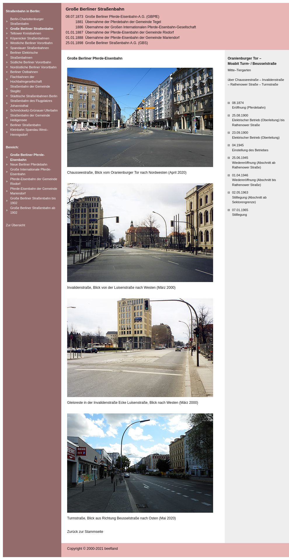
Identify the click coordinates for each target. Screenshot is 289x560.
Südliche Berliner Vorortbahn (30, 62)
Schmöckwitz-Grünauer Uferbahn (34, 110)
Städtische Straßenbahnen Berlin (33, 96)
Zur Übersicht (15, 225)
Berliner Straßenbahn (25, 125)
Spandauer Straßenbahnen (29, 48)
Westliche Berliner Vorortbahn (31, 43)
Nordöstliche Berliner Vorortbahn (33, 67)
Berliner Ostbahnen (24, 72)
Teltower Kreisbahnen (25, 33)
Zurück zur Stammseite (85, 532)
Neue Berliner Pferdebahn (28, 164)
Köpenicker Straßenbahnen (29, 38)
